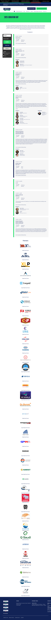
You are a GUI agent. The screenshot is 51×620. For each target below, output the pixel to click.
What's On (28, 11)
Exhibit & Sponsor (19, 11)
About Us (44, 11)
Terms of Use (5, 617)
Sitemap (22, 617)
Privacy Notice (11, 617)
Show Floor (7, 45)
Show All (7, 48)
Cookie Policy (17, 617)
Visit (24, 11)
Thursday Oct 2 (30, 32)
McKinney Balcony (7, 42)
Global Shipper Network (38, 11)
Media (32, 11)
